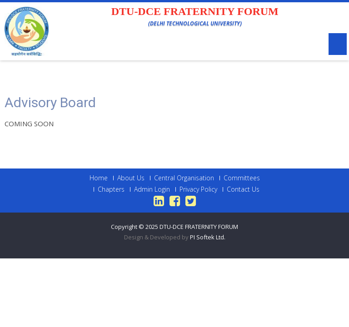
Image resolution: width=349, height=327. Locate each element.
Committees (242, 178)
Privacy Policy (198, 189)
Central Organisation (184, 178)
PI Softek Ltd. (207, 237)
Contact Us (243, 189)
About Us (131, 178)
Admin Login (152, 189)
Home (99, 178)
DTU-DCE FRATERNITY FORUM (199, 227)
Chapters (111, 189)
